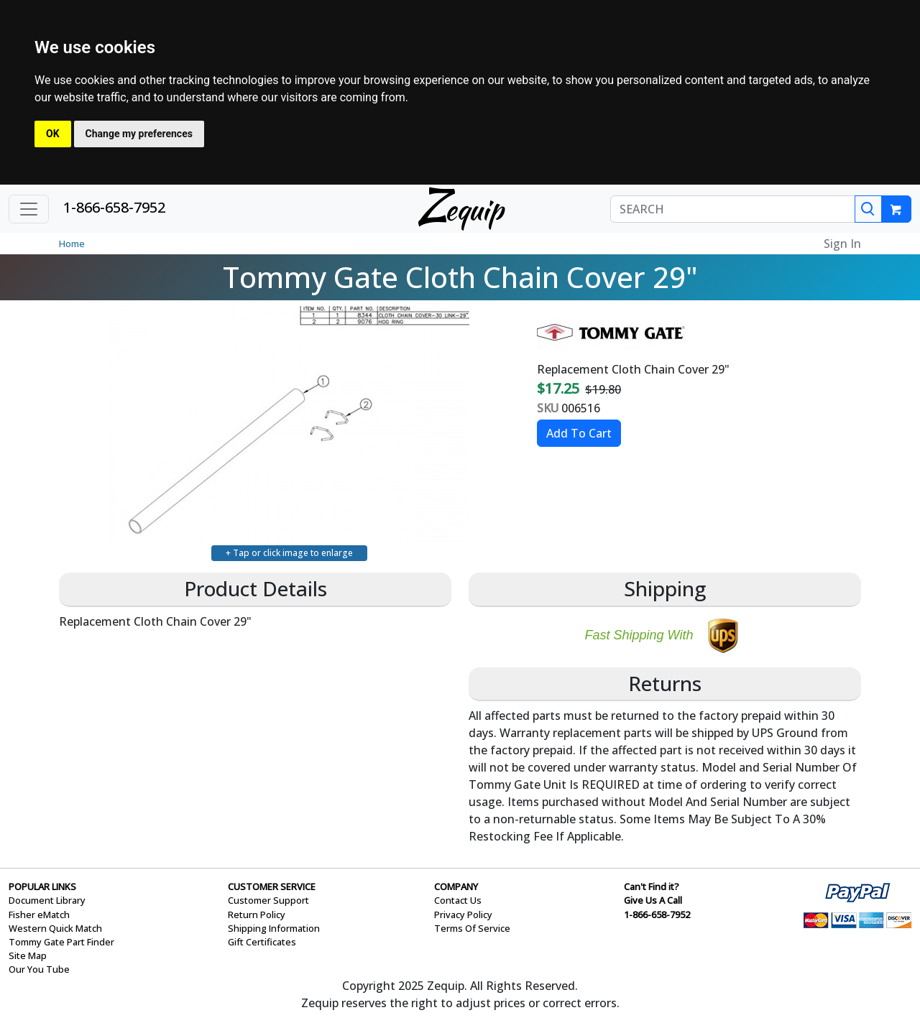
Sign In (842, 243)
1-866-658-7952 (114, 207)
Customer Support (268, 900)
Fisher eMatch (39, 914)
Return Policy (256, 914)
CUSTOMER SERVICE (272, 886)
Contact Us (458, 900)
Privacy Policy (463, 914)
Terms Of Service (472, 928)
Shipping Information (274, 928)
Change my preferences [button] (139, 133)
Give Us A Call (653, 900)
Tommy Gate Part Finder (61, 941)
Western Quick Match (55, 928)
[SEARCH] (732, 209)
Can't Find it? (651, 886)
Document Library (47, 900)
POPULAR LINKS (42, 886)
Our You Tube (39, 969)
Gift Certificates (262, 941)
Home (72, 243)
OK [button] (53, 133)
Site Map (28, 955)
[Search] (868, 209)
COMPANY (456, 886)
